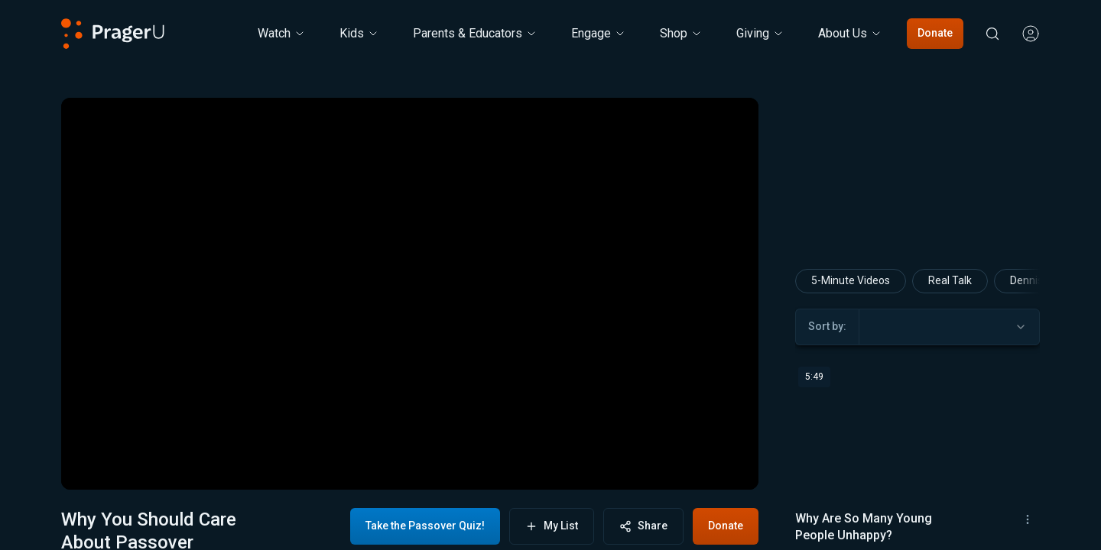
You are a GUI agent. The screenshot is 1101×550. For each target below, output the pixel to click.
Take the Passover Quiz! (425, 525)
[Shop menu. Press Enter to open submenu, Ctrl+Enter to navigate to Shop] (681, 33)
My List (551, 525)
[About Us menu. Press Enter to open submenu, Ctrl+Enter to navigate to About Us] (850, 33)
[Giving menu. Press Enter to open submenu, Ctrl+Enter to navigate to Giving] (760, 33)
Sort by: (827, 433)
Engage (598, 33)
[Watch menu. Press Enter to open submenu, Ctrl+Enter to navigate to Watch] (281, 33)
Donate (935, 33)
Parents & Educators (475, 33)
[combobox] (949, 434)
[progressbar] (288, 465)
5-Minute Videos (850, 387)
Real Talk (950, 387)
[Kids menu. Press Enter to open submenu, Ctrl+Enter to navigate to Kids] (359, 33)
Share (643, 525)
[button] (92, 465)
